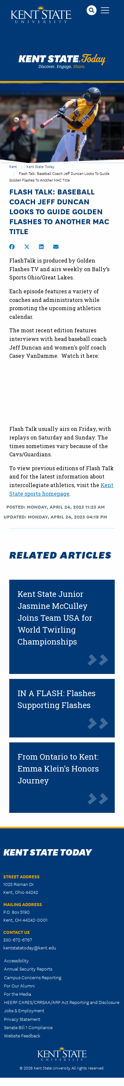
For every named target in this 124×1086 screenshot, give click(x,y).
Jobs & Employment (24, 1010)
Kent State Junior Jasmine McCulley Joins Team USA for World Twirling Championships (55, 618)
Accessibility (16, 960)
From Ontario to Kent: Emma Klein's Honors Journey (58, 768)
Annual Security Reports (28, 968)
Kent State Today (62, 61)
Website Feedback (22, 1035)
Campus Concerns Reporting (32, 977)
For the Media (17, 993)
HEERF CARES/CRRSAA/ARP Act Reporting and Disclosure (61, 1002)
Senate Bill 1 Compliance (28, 1027)
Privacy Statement (22, 1019)
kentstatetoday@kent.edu (29, 947)
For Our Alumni (19, 985)
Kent (13, 166)
